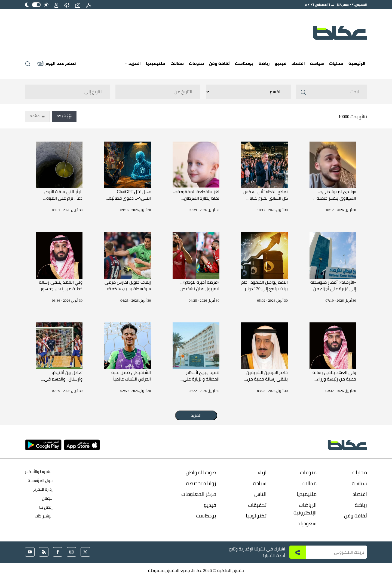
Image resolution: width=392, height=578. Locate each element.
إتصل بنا (46, 507)
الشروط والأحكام (39, 471)
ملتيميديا (155, 63)
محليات (336, 63)
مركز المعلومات (198, 494)
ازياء (262, 472)
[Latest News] (56, 63)
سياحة (260, 483)
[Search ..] (331, 92)
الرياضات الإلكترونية (305, 509)
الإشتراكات (44, 516)
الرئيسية (356, 63)
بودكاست (244, 63)
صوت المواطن (201, 472)
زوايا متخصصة (201, 483)
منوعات (196, 63)
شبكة (64, 116)
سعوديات (306, 523)
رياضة (264, 63)
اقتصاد (298, 63)
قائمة (37, 116)
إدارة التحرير (42, 489)
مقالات (177, 63)
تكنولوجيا (256, 515)
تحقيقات (257, 505)
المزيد (133, 63)
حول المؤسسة (40, 480)
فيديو (280, 63)
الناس (260, 494)
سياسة (317, 63)
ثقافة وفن (219, 63)
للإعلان (47, 498)
